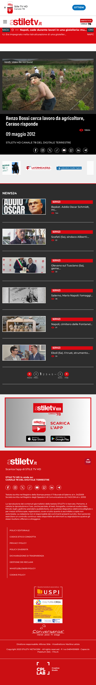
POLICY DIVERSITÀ (19, 549)
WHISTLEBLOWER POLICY (23, 568)
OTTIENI (79, 7)
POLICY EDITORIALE (20, 530)
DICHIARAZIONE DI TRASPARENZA (27, 556)
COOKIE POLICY (17, 575)
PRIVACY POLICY (18, 543)
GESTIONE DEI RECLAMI (21, 562)
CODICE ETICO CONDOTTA (23, 537)
